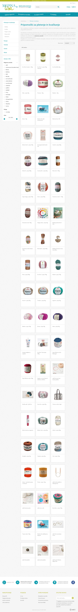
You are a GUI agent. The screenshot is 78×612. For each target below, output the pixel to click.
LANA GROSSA (9, 81)
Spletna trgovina (9, 14)
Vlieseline (8, 103)
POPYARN (8, 94)
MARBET (8, 90)
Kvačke (6, 29)
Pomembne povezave (43, 600)
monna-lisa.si (23, 21)
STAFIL (7, 101)
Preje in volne (8, 31)
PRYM (7, 97)
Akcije (5, 52)
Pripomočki (7, 34)
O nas (21, 596)
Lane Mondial (9, 83)
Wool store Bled (41, 602)
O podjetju (53, 14)
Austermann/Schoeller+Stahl (11, 67)
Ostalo (5, 48)
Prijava (74, 3)
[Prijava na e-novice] (72, 598)
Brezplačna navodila (24, 14)
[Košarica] (69, 6)
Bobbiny (8, 72)
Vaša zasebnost (5, 602)
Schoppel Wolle (9, 99)
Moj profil (4, 596)
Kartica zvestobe (6, 600)
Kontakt (68, 14)
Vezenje (6, 44)
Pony (7, 92)
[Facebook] (73, 582)
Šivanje (5, 41)
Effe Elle (7, 76)
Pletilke (6, 27)
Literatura (7, 36)
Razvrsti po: (60, 43)
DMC (7, 74)
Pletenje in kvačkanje (9, 22)
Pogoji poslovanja (6, 598)
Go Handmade (9, 78)
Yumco (7, 106)
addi (7, 65)
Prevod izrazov (41, 598)
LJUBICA (7, 88)
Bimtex (7, 69)
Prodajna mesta (38, 14)
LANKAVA (8, 85)
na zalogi (8, 112)
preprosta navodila (39, 35)
